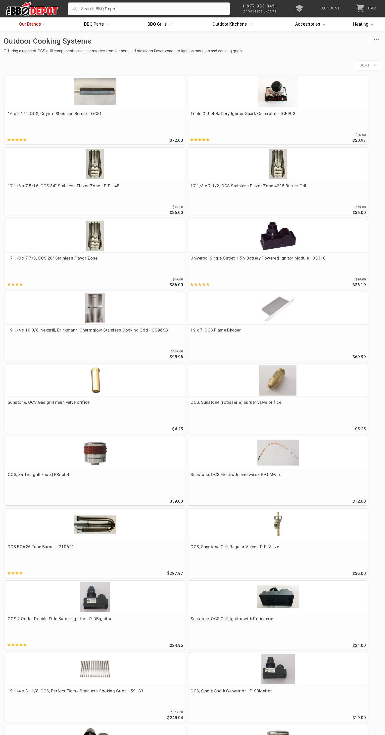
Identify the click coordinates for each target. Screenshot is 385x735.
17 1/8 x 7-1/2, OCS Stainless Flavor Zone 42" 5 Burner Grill (334, 116)
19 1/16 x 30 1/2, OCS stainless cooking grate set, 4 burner (332, 488)
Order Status (143, 641)
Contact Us (17, 692)
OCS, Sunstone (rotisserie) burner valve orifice (141, 265)
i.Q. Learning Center (25, 656)
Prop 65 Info (142, 677)
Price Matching (21, 649)
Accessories (311, 24)
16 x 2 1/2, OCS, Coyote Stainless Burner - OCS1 (49, 116)
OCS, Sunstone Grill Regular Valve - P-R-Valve (142, 339)
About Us (15, 641)
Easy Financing (21, 670)
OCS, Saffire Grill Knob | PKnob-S (325, 411)
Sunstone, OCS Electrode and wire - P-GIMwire (330, 265)
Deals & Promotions (26, 663)
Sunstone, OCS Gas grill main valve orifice (49, 262)
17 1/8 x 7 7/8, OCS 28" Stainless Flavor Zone (47, 191)
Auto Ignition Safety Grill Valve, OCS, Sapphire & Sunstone (43, 488)
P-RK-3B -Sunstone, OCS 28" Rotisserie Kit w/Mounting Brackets (239, 563)
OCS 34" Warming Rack (220, 485)
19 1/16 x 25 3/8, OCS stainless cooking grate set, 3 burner (47, 563)
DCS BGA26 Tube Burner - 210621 (41, 336)
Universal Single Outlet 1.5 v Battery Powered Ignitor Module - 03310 (138, 191)
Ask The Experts (358, 610)
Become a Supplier (24, 677)
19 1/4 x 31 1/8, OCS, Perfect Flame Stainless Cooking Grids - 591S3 (43, 414)
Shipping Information (151, 663)
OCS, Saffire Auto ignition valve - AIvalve (142, 485)
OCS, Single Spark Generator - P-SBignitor (143, 411)
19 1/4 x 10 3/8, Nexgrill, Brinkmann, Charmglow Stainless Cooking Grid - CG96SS (233, 194)
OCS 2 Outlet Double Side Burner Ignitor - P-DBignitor (238, 339)
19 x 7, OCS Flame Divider (318, 188)
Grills (160, 24)
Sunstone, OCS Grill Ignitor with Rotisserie (334, 336)
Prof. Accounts (21, 685)
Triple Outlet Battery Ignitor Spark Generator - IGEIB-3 (135, 116)
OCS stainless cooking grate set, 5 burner (143, 560)
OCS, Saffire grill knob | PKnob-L (229, 262)
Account (138, 649)
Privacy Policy (144, 685)
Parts (97, 24)
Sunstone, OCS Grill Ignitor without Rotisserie (232, 414)
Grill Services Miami (150, 670)
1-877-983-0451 (273, 658)
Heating (364, 24)
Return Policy (143, 656)
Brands (33, 24)
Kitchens (233, 24)
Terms (136, 692)
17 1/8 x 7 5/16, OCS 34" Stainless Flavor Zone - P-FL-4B (238, 116)
